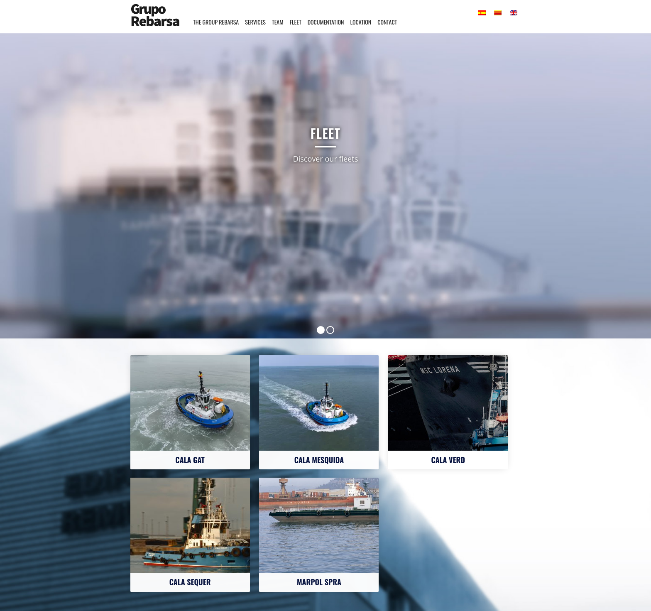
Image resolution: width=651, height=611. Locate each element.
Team (278, 21)
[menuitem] (482, 12)
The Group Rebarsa (216, 21)
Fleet (295, 21)
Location (360, 21)
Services (255, 21)
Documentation (326, 21)
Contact (387, 21)
